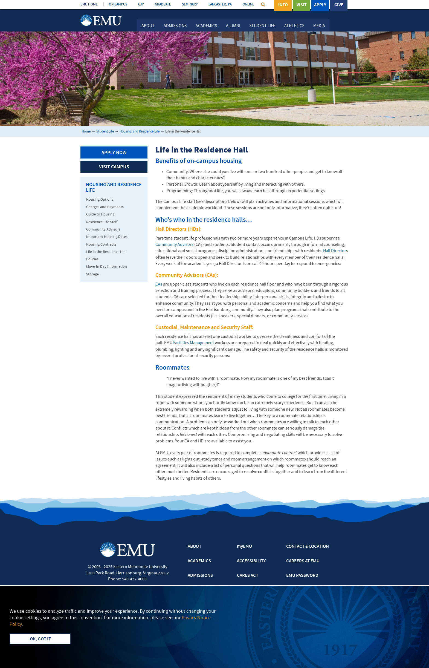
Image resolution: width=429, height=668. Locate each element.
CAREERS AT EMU (303, 561)
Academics (206, 26)
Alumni (233, 26)
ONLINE (248, 4)
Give (338, 5)
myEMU (244, 546)
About (148, 26)
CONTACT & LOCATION (307, 546)
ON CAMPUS (118, 4)
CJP (141, 4)
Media (319, 26)
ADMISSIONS (200, 575)
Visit (302, 5)
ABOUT (194, 546)
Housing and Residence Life (140, 131)
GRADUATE (163, 4)
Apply (320, 5)
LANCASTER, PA (220, 4)
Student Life (262, 26)
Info (283, 5)
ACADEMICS (199, 561)
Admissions (175, 26)
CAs (158, 284)
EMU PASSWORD (302, 575)
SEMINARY (190, 4)
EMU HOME (89, 4)
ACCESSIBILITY (251, 561)
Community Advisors (174, 245)
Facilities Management (193, 343)
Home (86, 131)
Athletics (294, 26)
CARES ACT (247, 575)
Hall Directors (335, 251)
